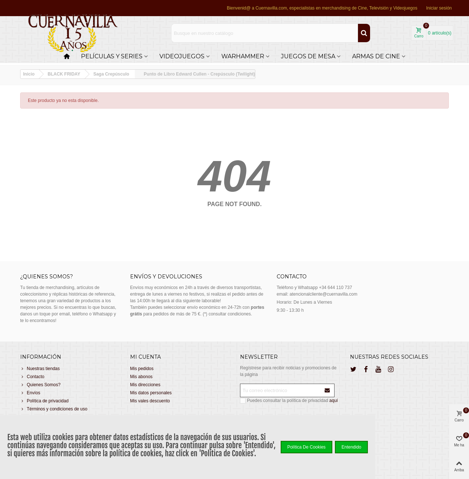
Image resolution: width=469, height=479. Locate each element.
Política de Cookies (306, 447)
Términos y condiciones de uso (53, 409)
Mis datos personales (150, 392)
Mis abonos (141, 376)
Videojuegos (181, 56)
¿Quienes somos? (46, 276)
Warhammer (242, 56)
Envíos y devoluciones (166, 276)
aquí (333, 400)
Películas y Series (112, 56)
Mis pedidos (142, 368)
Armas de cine (376, 56)
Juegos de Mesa (308, 56)
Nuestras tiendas (40, 368)
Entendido (351, 447)
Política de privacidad (44, 401)
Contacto (32, 376)
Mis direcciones (145, 384)
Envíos (30, 393)
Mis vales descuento (150, 400)
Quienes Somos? (40, 384)
